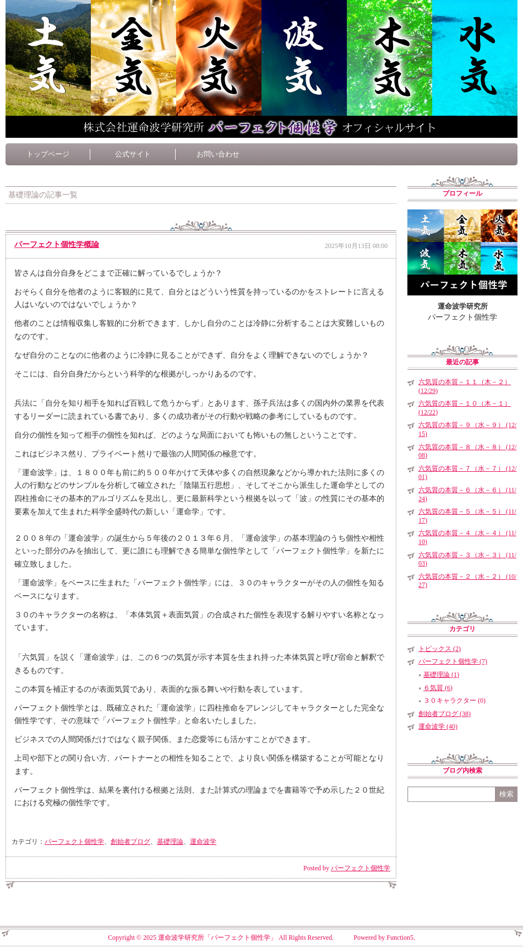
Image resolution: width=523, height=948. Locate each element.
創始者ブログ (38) (444, 714)
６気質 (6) (438, 688)
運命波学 (203, 841)
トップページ (47, 154)
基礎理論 (170, 841)
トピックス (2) (439, 649)
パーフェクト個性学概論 (56, 244)
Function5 (399, 937)
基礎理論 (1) (441, 674)
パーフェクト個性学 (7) (452, 661)
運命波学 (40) (437, 726)
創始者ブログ (130, 841)
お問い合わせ (218, 154)
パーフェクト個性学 (74, 841)
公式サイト (133, 154)
